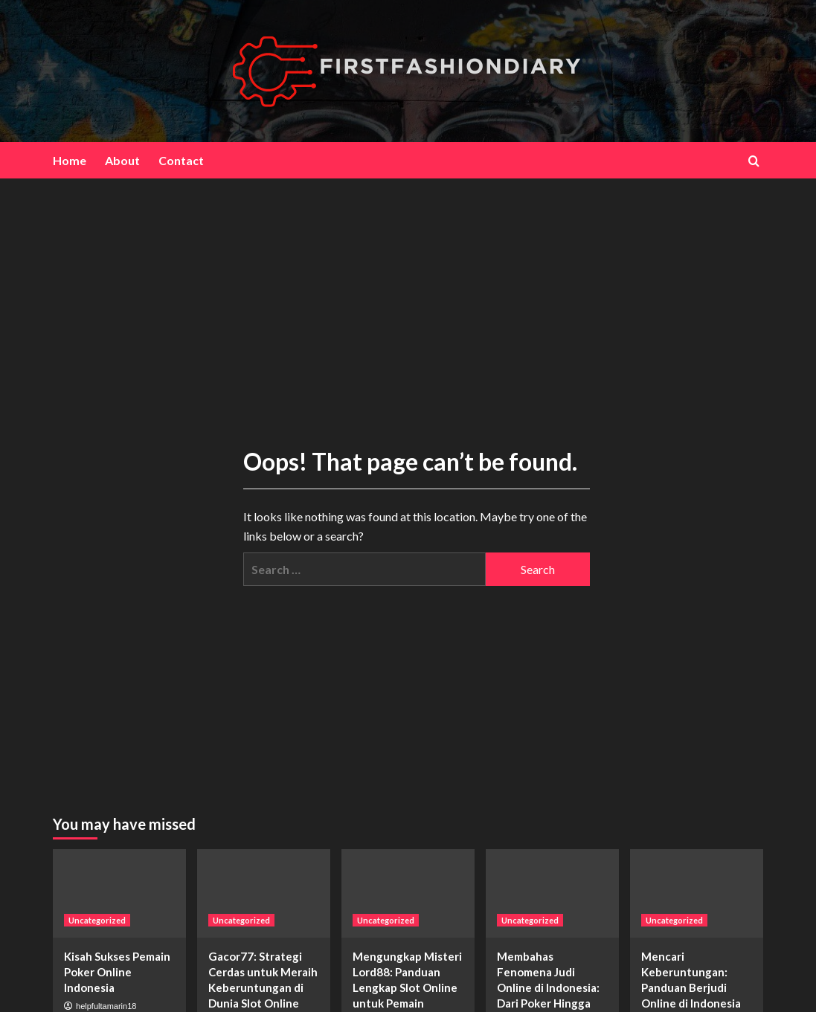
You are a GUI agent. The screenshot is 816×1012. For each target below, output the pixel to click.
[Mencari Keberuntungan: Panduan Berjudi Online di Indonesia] (696, 893)
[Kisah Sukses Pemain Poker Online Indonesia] (119, 893)
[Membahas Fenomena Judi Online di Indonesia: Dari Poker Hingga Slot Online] (552, 893)
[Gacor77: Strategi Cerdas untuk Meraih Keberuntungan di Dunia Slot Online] (263, 893)
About (122, 160)
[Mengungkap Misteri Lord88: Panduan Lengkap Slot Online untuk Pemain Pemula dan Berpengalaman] (408, 893)
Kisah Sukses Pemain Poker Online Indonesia (117, 972)
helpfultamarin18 (106, 1006)
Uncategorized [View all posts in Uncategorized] (97, 920)
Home (69, 160)
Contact (181, 160)
